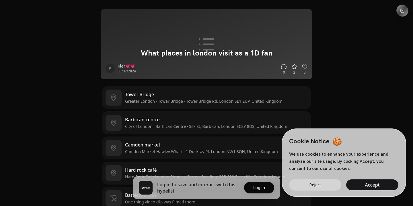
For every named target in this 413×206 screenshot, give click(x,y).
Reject (315, 184)
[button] (206, 97)
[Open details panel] (402, 11)
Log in (259, 187)
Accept (372, 185)
